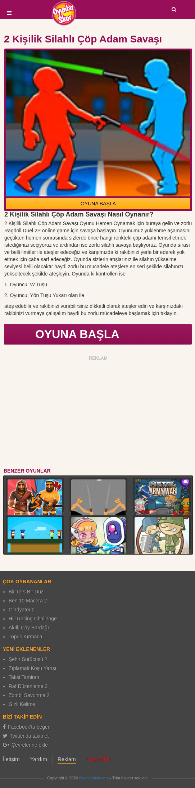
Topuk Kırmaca (25, 636)
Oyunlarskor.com (94, 778)
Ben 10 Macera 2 (28, 600)
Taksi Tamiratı (24, 677)
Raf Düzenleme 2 (28, 686)
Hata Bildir (98, 759)
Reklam (67, 759)
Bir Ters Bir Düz (26, 592)
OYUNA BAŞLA (98, 203)
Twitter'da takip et (26, 736)
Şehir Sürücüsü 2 (28, 659)
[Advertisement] (98, 413)
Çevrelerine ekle (25, 745)
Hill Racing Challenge (33, 618)
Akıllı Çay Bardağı (29, 627)
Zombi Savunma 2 (29, 695)
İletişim (11, 759)
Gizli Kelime (22, 704)
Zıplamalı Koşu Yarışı (32, 668)
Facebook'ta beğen (27, 727)
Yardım (38, 759)
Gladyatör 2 (22, 609)
